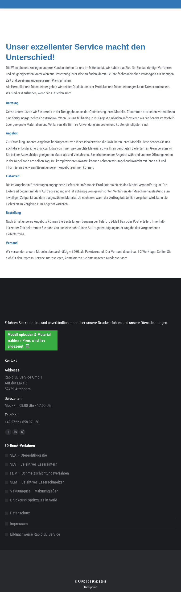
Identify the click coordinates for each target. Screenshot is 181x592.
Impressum (19, 523)
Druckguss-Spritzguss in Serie (33, 500)
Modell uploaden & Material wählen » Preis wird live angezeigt (29, 340)
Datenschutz (20, 513)
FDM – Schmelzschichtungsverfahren (39, 473)
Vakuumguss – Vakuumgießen (34, 491)
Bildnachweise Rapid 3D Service (35, 534)
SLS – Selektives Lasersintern (33, 464)
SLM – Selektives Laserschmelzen (37, 482)
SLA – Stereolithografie (28, 455)
